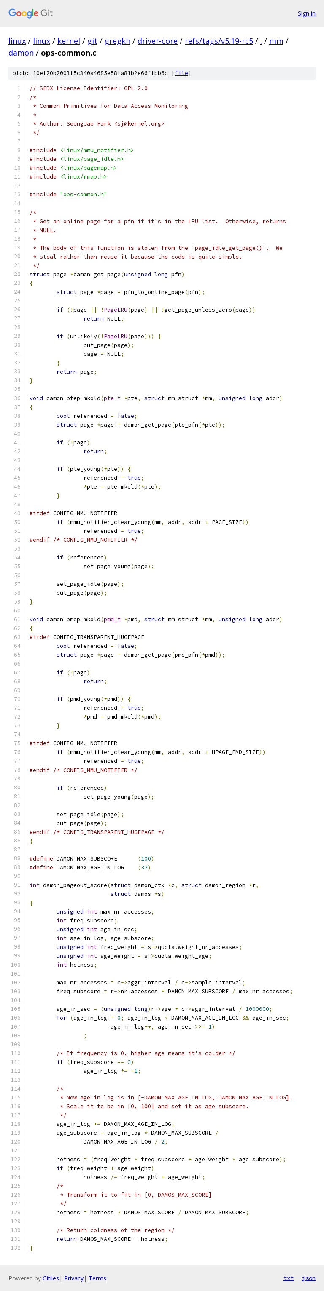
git (92, 41)
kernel (68, 41)
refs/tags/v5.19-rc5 (219, 41)
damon (21, 53)
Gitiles (51, 1278)
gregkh (117, 41)
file (181, 73)
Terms (97, 1278)
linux (17, 41)
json (309, 1278)
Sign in (307, 13)
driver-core (158, 41)
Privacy (74, 1278)
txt (289, 1278)
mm (276, 41)
